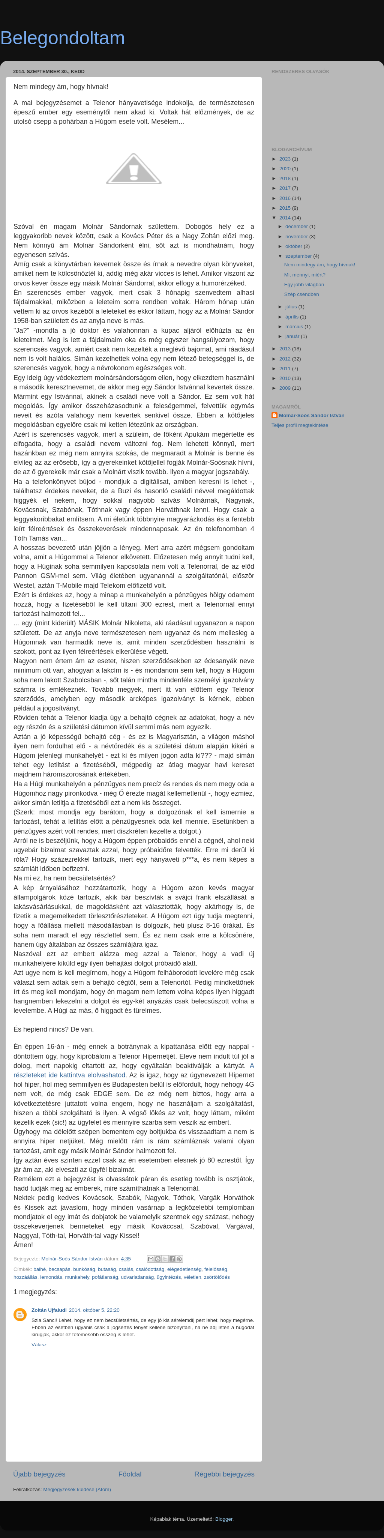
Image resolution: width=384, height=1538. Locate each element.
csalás (126, 1269)
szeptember (299, 256)
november (297, 236)
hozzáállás (26, 1277)
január (293, 336)
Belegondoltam (62, 37)
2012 (285, 359)
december (297, 226)
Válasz (39, 1344)
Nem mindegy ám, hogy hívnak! (320, 264)
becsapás (59, 1269)
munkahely (77, 1277)
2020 (285, 168)
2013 (285, 348)
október (294, 246)
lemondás (51, 1277)
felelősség (215, 1269)
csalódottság (150, 1269)
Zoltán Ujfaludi (49, 1310)
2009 (285, 388)
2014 (285, 218)
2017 (285, 188)
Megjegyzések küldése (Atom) (77, 1489)
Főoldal (130, 1474)
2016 (285, 198)
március (294, 326)
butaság (107, 1269)
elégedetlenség (184, 1269)
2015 (285, 208)
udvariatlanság (137, 1277)
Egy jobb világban (304, 284)
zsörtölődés (217, 1277)
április (292, 317)
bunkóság (84, 1269)
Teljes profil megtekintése (300, 425)
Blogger (223, 1519)
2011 (285, 368)
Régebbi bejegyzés (224, 1474)
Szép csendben (301, 294)
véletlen (192, 1277)
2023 (285, 159)
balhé (39, 1269)
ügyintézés (169, 1277)
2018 (285, 178)
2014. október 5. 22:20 (94, 1310)
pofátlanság (105, 1277)
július (291, 306)
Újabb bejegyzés (39, 1474)
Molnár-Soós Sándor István (312, 415)
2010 (285, 378)
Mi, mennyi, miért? (305, 275)
